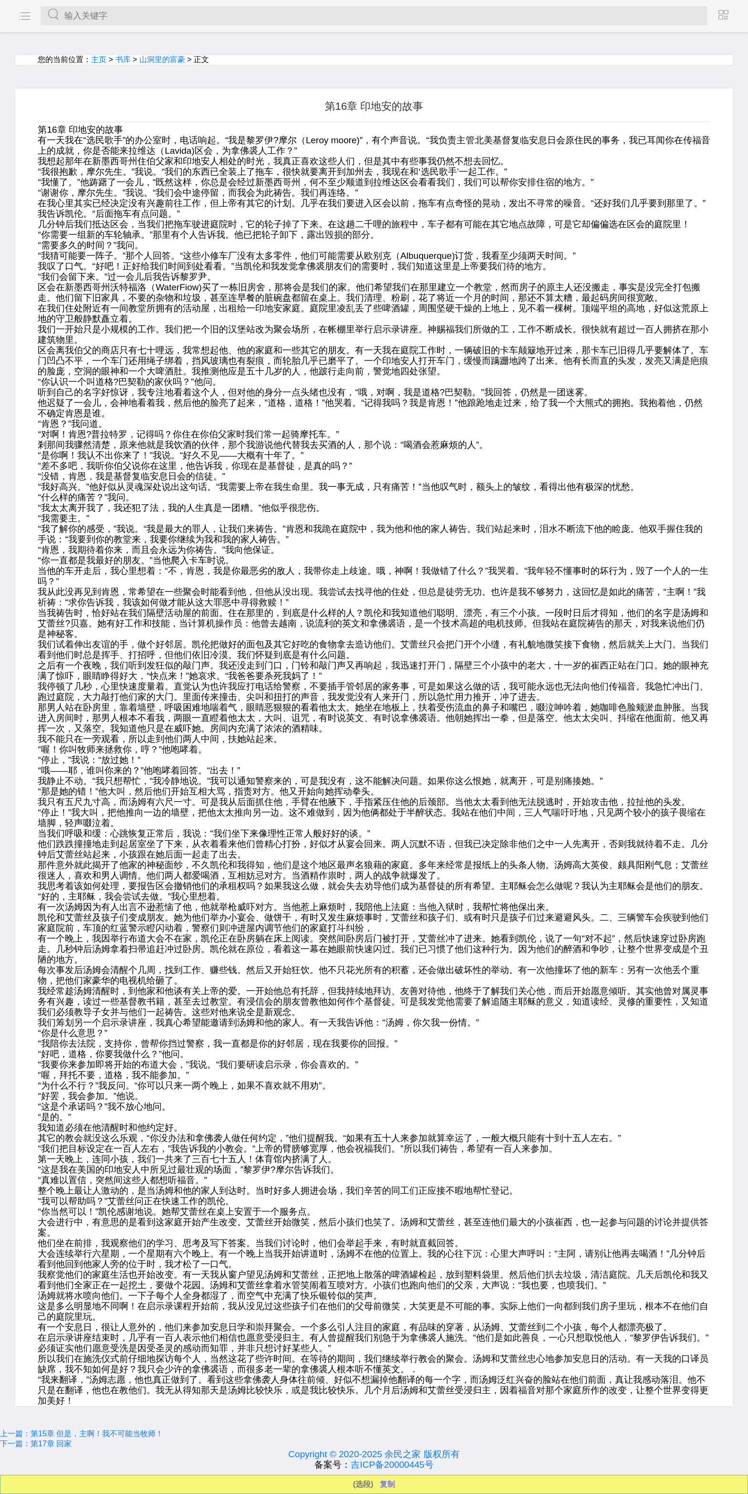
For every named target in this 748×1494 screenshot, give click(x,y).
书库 (123, 59)
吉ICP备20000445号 (392, 1465)
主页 (98, 59)
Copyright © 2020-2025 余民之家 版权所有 (373, 1454)
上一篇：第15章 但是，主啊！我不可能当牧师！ (81, 1434)
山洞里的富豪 (162, 59)
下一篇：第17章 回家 (36, 1444)
